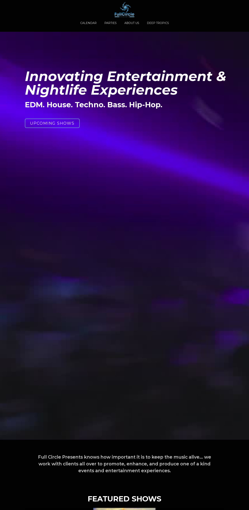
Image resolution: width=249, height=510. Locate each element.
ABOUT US (131, 23)
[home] (124, 9)
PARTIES (110, 23)
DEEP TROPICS (158, 23)
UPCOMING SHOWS (52, 123)
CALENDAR (88, 23)
